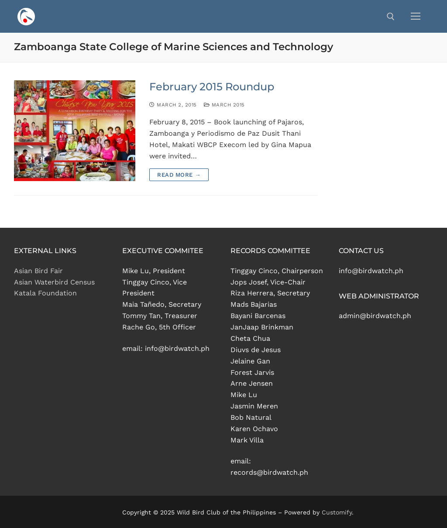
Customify (337, 512)
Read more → (179, 174)
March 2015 (224, 105)
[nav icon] (416, 16)
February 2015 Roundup (211, 86)
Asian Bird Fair (38, 271)
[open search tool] (391, 17)
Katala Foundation (45, 293)
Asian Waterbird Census (54, 282)
